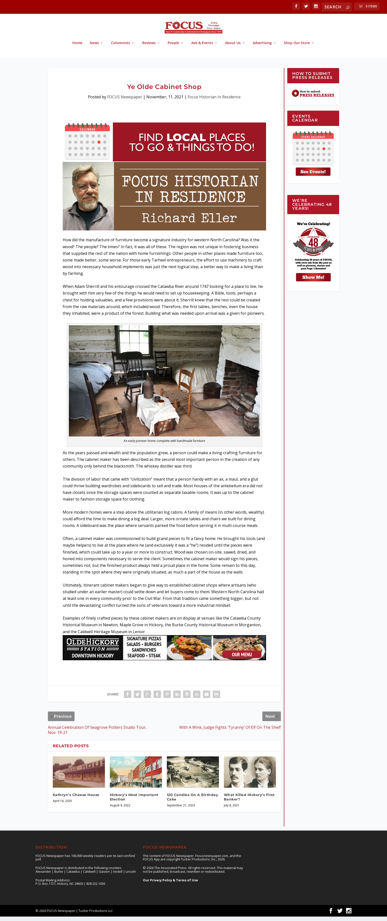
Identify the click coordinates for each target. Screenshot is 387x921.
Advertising (262, 47)
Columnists (120, 47)
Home (77, 47)
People (173, 47)
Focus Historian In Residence (214, 101)
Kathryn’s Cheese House (76, 799)
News (94, 47)
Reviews (148, 47)
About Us (233, 47)
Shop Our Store (297, 47)
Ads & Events (202, 47)
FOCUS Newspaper (124, 101)
